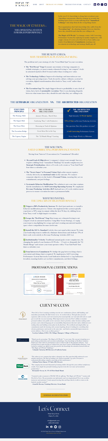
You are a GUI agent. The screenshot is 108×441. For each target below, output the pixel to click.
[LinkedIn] (47, 426)
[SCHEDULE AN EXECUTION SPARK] (56, 395)
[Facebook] (51, 426)
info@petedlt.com (53, 421)
